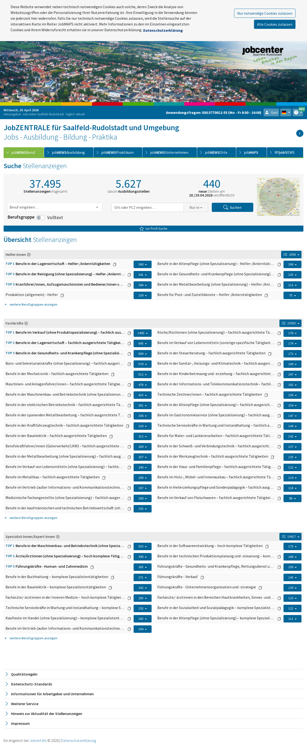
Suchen (232, 207)
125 (291, 457)
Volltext (55, 217)
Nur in (194, 207)
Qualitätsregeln (20, 674)
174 (291, 343)
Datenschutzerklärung (163, 30)
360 (141, 264)
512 (141, 374)
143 (291, 577)
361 (141, 405)
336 (141, 415)
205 (141, 598)
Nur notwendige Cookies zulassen (264, 13)
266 (141, 285)
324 (141, 426)
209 (141, 477)
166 (291, 556)
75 (291, 295)
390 (141, 556)
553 (141, 546)
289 (141, 446)
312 (141, 436)
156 (291, 395)
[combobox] (54, 207)
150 (291, 567)
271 (141, 577)
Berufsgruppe (21, 217)
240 (141, 467)
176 (291, 333)
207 (141, 488)
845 (141, 343)
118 (291, 488)
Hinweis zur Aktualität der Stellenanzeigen (43, 713)
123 (291, 598)
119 (291, 477)
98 (291, 498)
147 (291, 415)
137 (291, 446)
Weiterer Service (21, 703)
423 (141, 395)
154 (291, 405)
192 (141, 508)
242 (141, 587)
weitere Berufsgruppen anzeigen (30, 304)
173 (291, 546)
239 (141, 295)
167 (291, 374)
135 (291, 274)
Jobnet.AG (38, 740)
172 (291, 353)
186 (291, 264)
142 (291, 436)
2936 (290, 254)
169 (291, 364)
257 (141, 457)
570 (141, 364)
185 (141, 618)
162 (291, 384)
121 (291, 608)
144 (291, 426)
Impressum (17, 723)
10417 (289, 536)
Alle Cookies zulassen (274, 24)
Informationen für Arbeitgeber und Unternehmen (49, 693)
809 (141, 353)
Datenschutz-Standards (28, 684)
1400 (141, 333)
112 (291, 285)
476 (141, 384)
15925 (289, 323)
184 (141, 629)
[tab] (24, 152)
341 (141, 274)
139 (291, 587)
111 (291, 618)
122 (291, 467)
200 (141, 498)
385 (141, 567)
